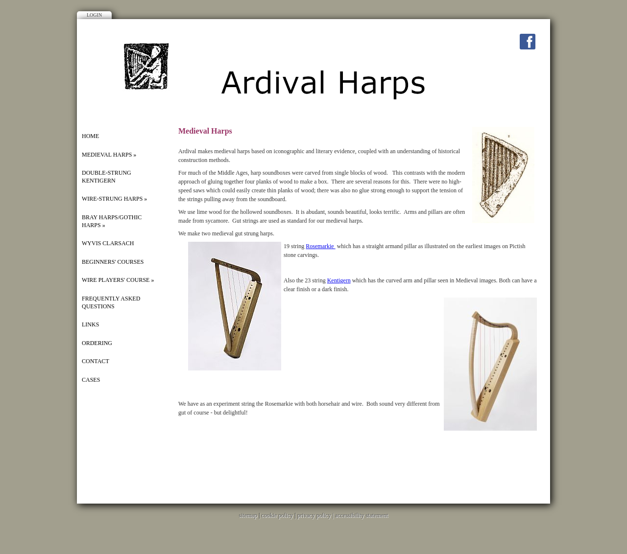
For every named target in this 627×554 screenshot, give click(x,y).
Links (90, 324)
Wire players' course (118, 280)
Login (94, 15)
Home (90, 136)
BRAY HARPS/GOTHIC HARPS (112, 221)
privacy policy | (316, 515)
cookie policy (277, 515)
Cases (91, 379)
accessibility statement (361, 515)
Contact (95, 361)
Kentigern (339, 280)
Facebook (527, 41)
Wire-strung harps (114, 198)
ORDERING (97, 343)
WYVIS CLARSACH (108, 243)
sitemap (248, 515)
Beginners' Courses (113, 261)
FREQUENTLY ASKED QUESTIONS (111, 302)
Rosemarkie (320, 246)
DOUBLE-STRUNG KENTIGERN (106, 176)
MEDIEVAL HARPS (109, 154)
